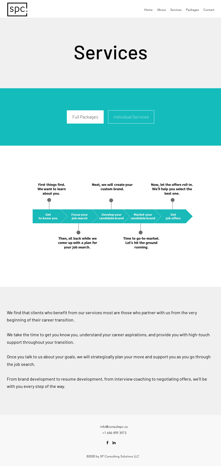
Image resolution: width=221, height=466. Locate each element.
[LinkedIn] (114, 442)
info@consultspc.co (114, 427)
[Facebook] (107, 442)
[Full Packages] (85, 117)
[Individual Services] (131, 117)
